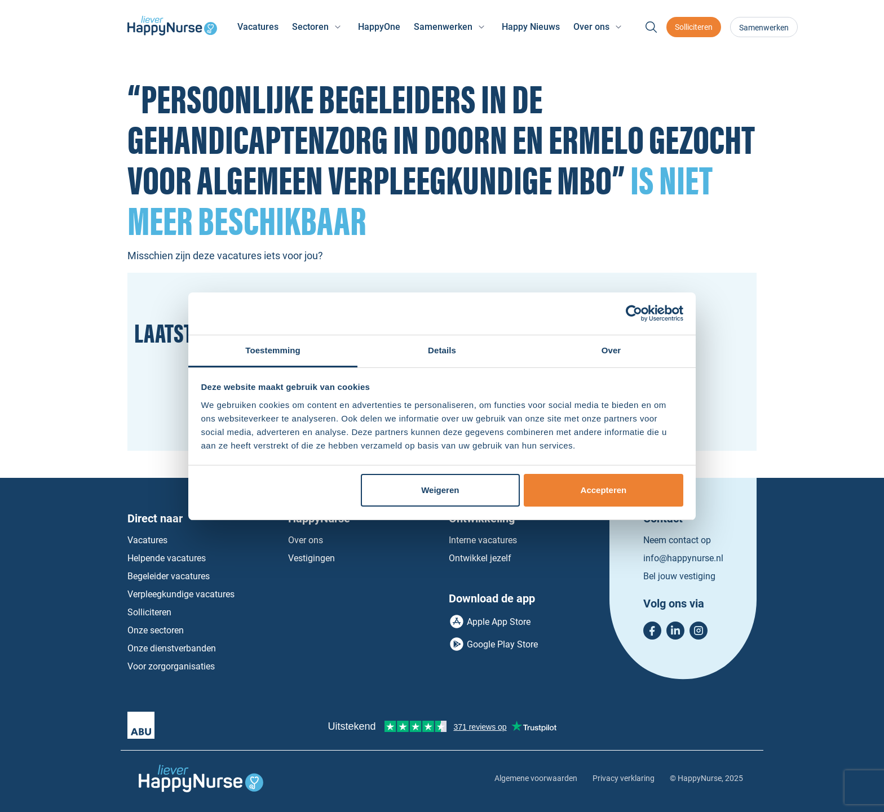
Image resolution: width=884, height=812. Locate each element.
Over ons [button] (591, 26)
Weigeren (440, 490)
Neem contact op (677, 540)
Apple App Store (499, 621)
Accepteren (604, 490)
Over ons (305, 540)
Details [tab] (442, 350)
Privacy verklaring (624, 778)
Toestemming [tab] (272, 350)
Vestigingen (311, 558)
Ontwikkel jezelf (480, 558)
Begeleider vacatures (168, 576)
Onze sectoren (155, 630)
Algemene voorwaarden (535, 778)
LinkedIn (675, 631)
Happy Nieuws (531, 26)
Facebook (652, 631)
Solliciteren (694, 27)
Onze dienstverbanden (171, 648)
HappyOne (379, 26)
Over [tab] (611, 350)
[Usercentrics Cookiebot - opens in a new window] (634, 313)
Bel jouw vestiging (679, 576)
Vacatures (258, 26)
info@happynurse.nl (683, 558)
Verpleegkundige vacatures (181, 594)
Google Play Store (502, 644)
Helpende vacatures (166, 558)
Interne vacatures (483, 540)
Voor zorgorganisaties (171, 666)
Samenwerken (764, 27)
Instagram (698, 631)
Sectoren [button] (310, 26)
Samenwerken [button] (443, 26)
